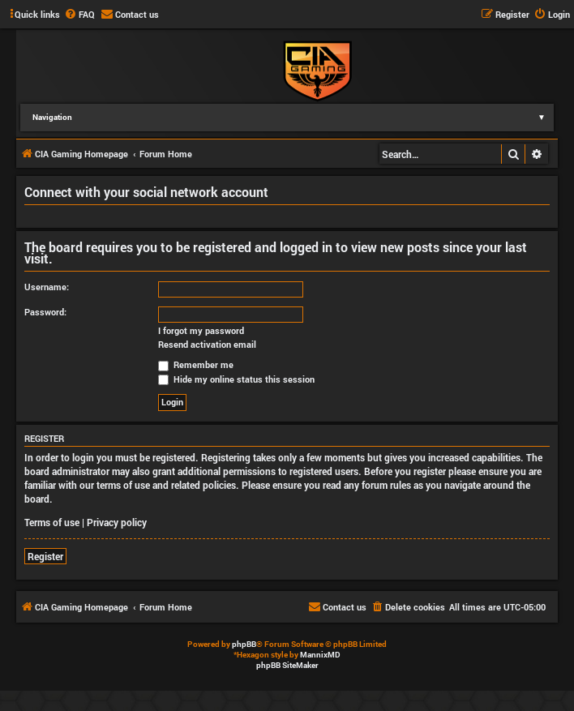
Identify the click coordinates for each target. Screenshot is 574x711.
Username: (46, 287)
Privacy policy (117, 522)
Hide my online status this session (236, 379)
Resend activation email (207, 344)
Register (45, 556)
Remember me (195, 364)
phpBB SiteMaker (287, 665)
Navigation (293, 117)
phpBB (244, 644)
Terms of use (51, 522)
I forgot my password (201, 330)
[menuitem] (79, 14)
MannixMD (320, 654)
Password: (45, 312)
